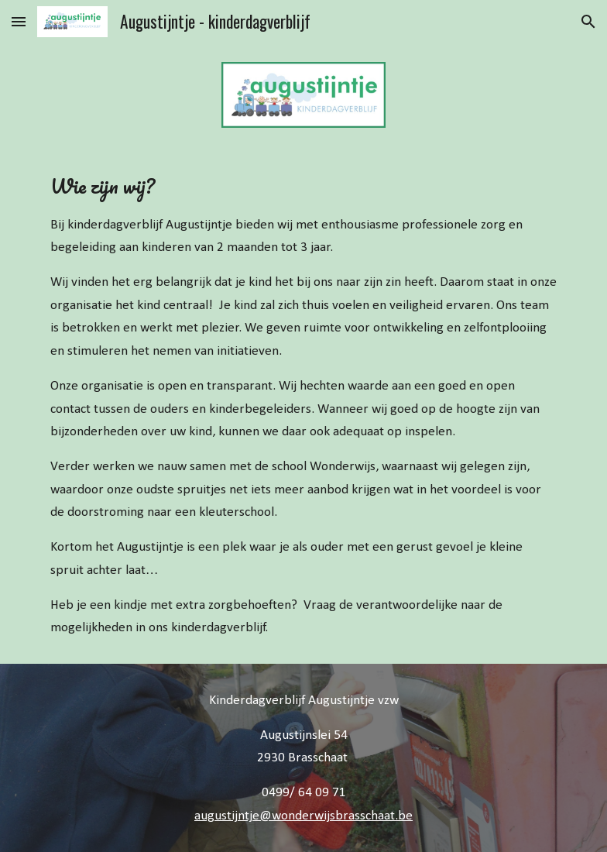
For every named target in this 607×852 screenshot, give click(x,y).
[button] (18, 21)
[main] (304, 405)
